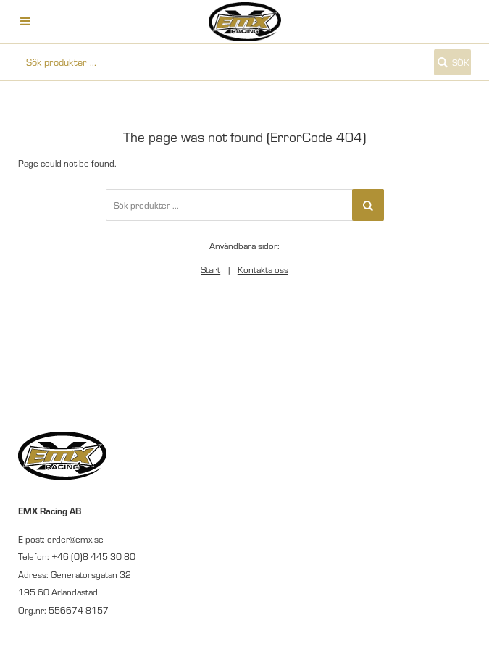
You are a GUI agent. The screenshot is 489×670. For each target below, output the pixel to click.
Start (210, 269)
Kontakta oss (263, 269)
